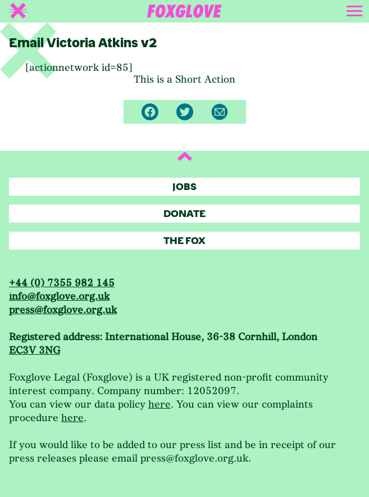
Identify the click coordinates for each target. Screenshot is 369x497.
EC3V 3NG (34, 350)
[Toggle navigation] (356, 9)
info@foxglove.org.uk (59, 296)
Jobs (184, 187)
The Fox (184, 241)
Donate (184, 214)
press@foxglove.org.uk (63, 310)
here (159, 404)
